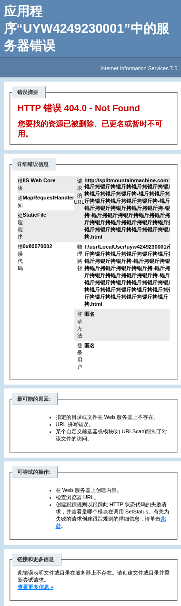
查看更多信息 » (35, 587)
